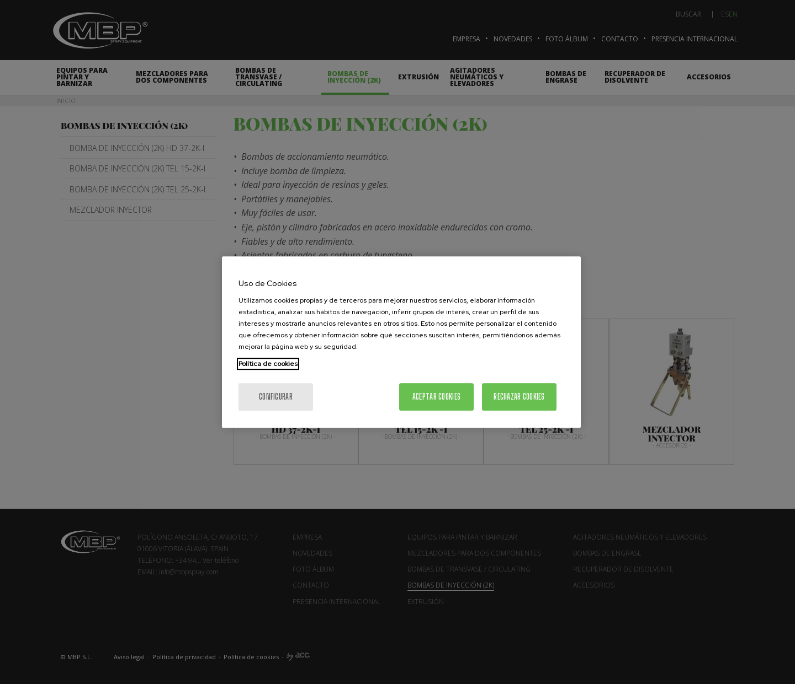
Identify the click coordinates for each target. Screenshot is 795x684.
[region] (401, 342)
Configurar (276, 396)
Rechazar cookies (519, 396)
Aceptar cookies (436, 396)
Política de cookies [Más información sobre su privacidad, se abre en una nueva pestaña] (268, 363)
